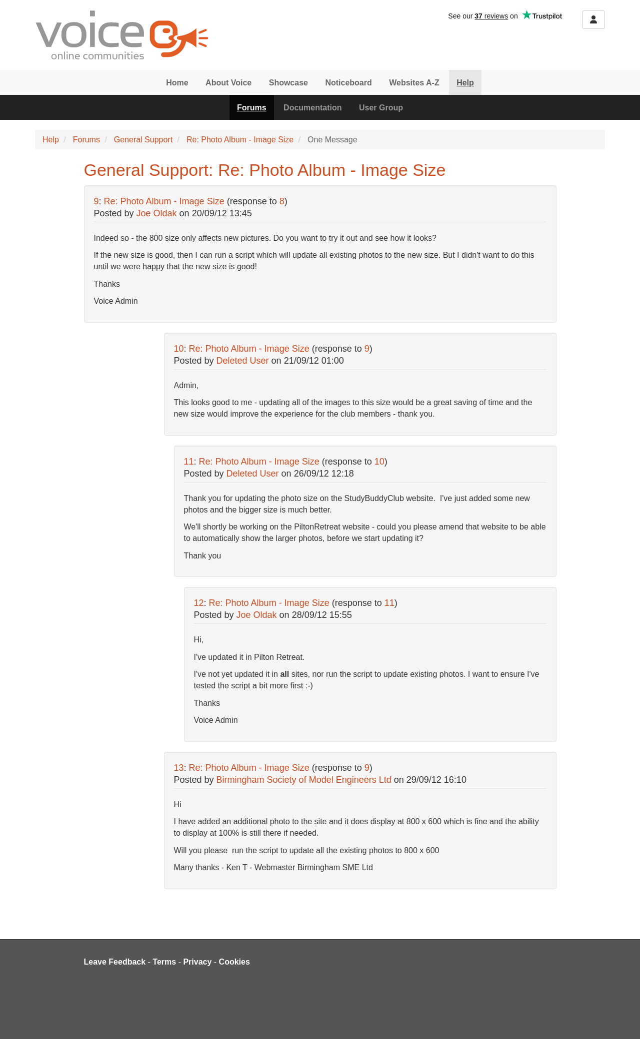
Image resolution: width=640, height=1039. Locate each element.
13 (179, 768)
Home (177, 82)
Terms (164, 962)
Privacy (197, 962)
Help (465, 82)
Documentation (313, 107)
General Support (143, 139)
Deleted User (242, 361)
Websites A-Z (414, 82)
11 (189, 462)
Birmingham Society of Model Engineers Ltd (304, 780)
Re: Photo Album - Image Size (240, 139)
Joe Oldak (156, 213)
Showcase (288, 82)
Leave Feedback (115, 962)
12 (199, 603)
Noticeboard (348, 82)
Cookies (234, 962)
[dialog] (621, 1019)
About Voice (229, 82)
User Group (381, 107)
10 (179, 349)
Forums (251, 107)
